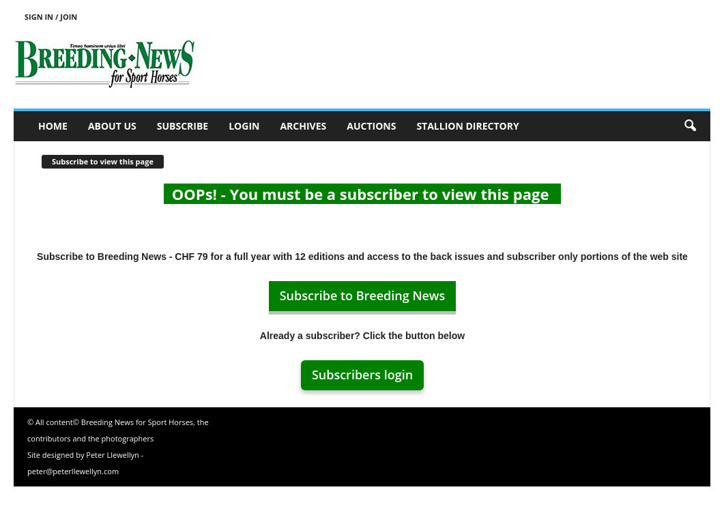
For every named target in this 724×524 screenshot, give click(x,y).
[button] (690, 126)
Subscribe (182, 125)
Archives (303, 125)
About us (112, 125)
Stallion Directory (467, 125)
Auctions (371, 125)
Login (244, 125)
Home (53, 125)
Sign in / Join (51, 17)
